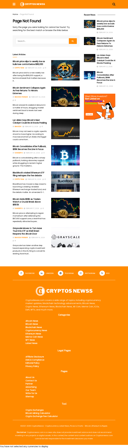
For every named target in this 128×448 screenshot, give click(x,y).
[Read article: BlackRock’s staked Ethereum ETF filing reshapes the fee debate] (65, 181)
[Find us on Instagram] (86, 273)
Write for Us (31, 393)
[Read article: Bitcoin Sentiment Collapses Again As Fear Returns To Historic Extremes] (65, 97)
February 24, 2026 (33, 68)
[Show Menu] (14, 4)
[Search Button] (113, 4)
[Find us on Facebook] (26, 273)
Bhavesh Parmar (21, 97)
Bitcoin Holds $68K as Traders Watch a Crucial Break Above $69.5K (26, 202)
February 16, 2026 (37, 238)
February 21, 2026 (30, 127)
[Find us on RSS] (104, 273)
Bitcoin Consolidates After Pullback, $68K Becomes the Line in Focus (29, 148)
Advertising (31, 387)
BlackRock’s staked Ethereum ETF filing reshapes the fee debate (28, 174)
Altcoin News (32, 321)
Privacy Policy (32, 366)
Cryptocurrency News (36, 330)
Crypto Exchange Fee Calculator (42, 416)
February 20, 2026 (32, 153)
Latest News (31, 343)
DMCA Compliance (35, 359)
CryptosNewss (37, 426)
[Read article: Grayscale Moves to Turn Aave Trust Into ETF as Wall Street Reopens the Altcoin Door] (65, 237)
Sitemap (30, 396)
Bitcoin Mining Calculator (38, 413)
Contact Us (31, 380)
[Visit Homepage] (32, 4)
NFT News (30, 340)
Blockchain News (34, 327)
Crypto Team (19, 68)
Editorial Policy (32, 363)
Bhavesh (18, 127)
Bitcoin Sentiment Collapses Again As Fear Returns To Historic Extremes (29, 90)
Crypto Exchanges (35, 410)
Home (15, 14)
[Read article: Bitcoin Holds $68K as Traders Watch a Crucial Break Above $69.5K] (65, 208)
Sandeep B (18, 153)
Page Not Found (27, 14)
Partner (29, 383)
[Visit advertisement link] (99, 107)
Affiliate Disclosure (35, 356)
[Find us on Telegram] (66, 273)
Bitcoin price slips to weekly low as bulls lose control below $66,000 (29, 63)
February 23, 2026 (37, 97)
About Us (30, 377)
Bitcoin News (32, 324)
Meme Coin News (34, 336)
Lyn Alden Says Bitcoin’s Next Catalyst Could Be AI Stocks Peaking (30, 121)
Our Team (31, 390)
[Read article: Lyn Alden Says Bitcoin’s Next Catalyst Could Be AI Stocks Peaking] (65, 129)
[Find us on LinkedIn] (46, 273)
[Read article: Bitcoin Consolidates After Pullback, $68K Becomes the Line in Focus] (65, 155)
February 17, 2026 (31, 208)
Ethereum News (33, 333)
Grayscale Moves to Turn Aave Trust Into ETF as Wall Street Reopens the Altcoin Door (27, 231)
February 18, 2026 (33, 179)
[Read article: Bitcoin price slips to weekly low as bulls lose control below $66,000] (65, 70)
